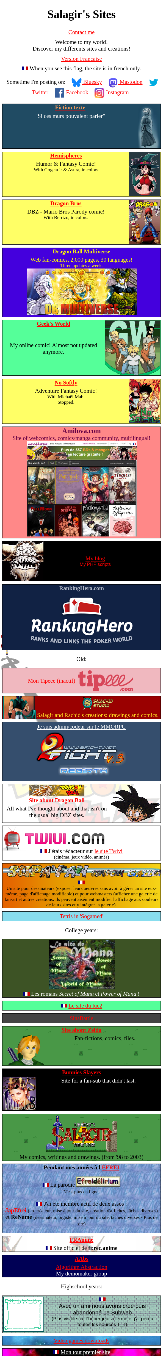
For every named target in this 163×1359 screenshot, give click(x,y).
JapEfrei (15, 1210)
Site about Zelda (82, 1030)
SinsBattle (81, 1018)
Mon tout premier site (85, 1352)
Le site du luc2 (85, 1005)
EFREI (110, 1167)
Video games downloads (81, 1340)
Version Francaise (81, 59)
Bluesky (86, 82)
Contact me (81, 32)
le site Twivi (109, 851)
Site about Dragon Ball (57, 800)
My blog (95, 558)
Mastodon (125, 82)
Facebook (71, 92)
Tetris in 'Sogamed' (81, 916)
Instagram (111, 92)
